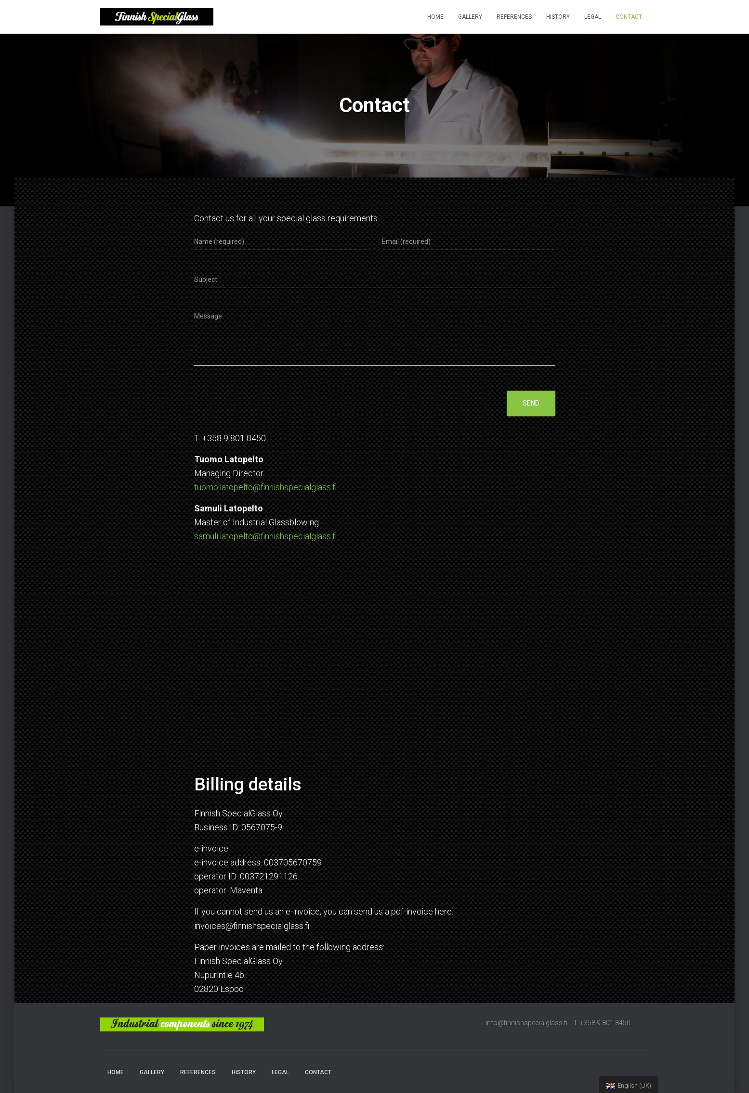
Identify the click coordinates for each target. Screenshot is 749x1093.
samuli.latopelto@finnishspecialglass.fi (265, 536)
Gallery (470, 16)
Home (435, 16)
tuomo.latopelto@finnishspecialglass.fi (265, 487)
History (558, 16)
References (514, 16)
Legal (592, 16)
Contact (629, 16)
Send (531, 403)
